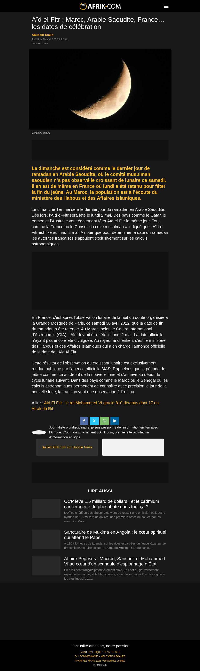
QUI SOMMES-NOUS (86, 656)
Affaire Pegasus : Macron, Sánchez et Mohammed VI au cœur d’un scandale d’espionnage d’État (114, 561)
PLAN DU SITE (112, 652)
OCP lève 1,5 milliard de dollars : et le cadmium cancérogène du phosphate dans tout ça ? (111, 504)
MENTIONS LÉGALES (113, 656)
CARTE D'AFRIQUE (91, 652)
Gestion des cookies (114, 660)
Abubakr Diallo (43, 35)
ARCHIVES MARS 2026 (88, 660)
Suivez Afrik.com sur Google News (67, 447)
